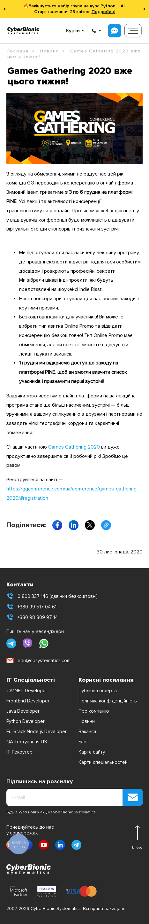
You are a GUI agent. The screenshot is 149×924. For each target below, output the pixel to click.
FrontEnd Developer (27, 701)
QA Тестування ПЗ (26, 742)
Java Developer (23, 711)
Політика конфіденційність (107, 701)
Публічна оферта (97, 690)
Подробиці (103, 11)
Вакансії (87, 731)
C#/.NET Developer (26, 690)
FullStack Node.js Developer (36, 731)
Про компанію (93, 711)
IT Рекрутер (19, 752)
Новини (86, 721)
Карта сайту (91, 752)
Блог (83, 742)
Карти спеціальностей (103, 762)
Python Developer (25, 721)
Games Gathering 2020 (74, 447)
